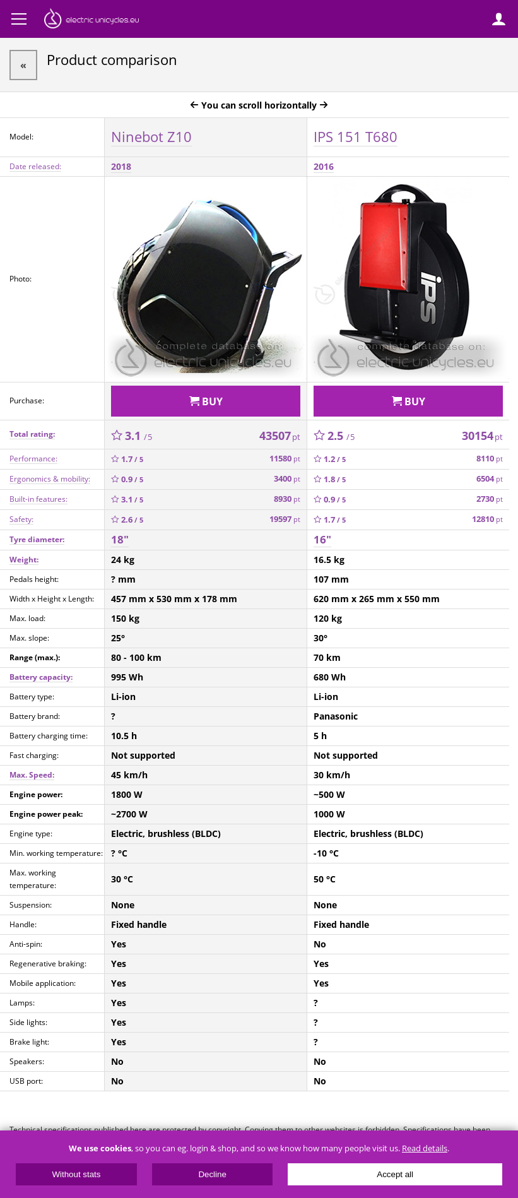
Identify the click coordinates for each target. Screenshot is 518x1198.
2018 (121, 166)
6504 (489, 478)
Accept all (395, 1174)
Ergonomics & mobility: (49, 478)
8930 (287, 499)
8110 (489, 458)
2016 (324, 166)
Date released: (35, 166)
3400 (287, 478)
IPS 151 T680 (355, 136)
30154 (482, 435)
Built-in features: (38, 499)
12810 (487, 519)
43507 (279, 435)
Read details (424, 1148)
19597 (284, 519)
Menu (19, 19)
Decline (212, 1174)
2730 (489, 499)
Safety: (21, 519)
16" (322, 539)
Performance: (33, 458)
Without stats (76, 1174)
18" (120, 539)
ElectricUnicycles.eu (91, 20)
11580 (284, 458)
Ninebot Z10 (151, 136)
